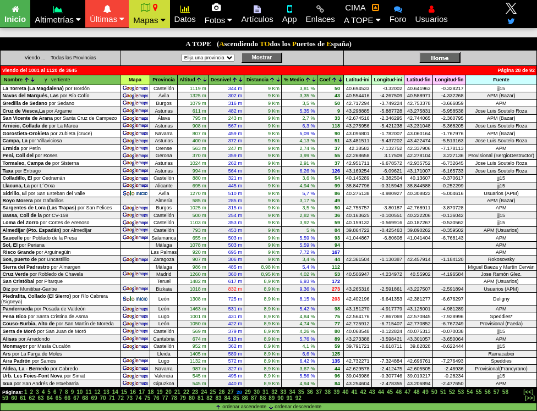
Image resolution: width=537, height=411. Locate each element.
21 (177, 392)
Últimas (107, 13)
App (289, 13)
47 (407, 392)
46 (399, 392)
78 (174, 398)
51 (443, 392)
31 (265, 392)
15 (124, 392)
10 (79, 392)
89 (271, 398)
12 (98, 392)
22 (186, 392)
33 (283, 392)
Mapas (149, 14)
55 (478, 392)
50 (434, 392)
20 (169, 392)
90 (280, 398)
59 (5, 398)
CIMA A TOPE (362, 14)
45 (390, 392)
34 (292, 392)
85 (236, 398)
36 (310, 392)
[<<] (528, 392)
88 (263, 398)
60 (14, 398)
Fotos (219, 14)
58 (505, 392)
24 (204, 392)
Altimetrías (58, 13)
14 (115, 392)
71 (112, 398)
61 (23, 398)
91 (290, 398)
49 (426, 392)
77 (165, 398)
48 (416, 392)
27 (231, 392)
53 (461, 392)
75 (147, 398)
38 (328, 392)
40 (345, 392)
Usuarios (431, 13)
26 (221, 392)
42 (363, 392)
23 (195, 392)
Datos (185, 13)
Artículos (257, 13)
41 (354, 392)
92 (298, 398)
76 (156, 398)
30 (257, 392)
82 (209, 398)
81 (201, 398)
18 (150, 392)
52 (452, 392)
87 (254, 398)
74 (138, 398)
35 (301, 392)
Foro (398, 13)
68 (85, 398)
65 (59, 398)
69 (94, 398)
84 (227, 398)
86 (245, 398)
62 (32, 398)
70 (103, 398)
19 (159, 392)
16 (133, 392)
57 (497, 392)
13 (106, 392)
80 (192, 398)
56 (488, 392)
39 (336, 392)
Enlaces (320, 13)
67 (76, 398)
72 (121, 398)
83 (218, 398)
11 (88, 392)
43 (372, 392)
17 (142, 392)
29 (248, 392)
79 (183, 398)
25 (213, 392)
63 (41, 398)
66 (67, 398)
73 (130, 398)
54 (470, 392)
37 (319, 392)
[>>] (530, 398)
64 (50, 398)
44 (381, 392)
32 (274, 392)
